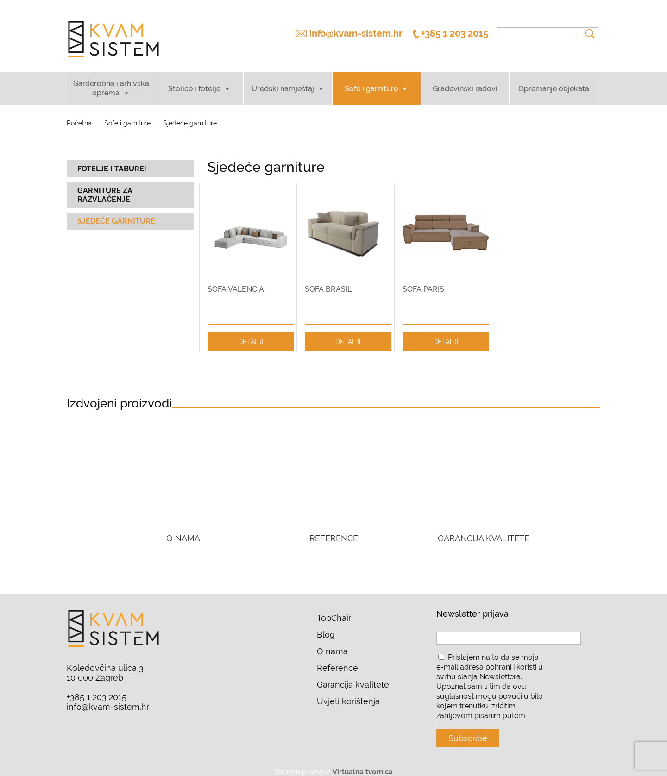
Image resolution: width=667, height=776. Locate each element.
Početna (79, 115)
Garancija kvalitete (353, 677)
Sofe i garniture (371, 81)
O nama (332, 644)
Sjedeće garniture (116, 213)
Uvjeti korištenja (348, 694)
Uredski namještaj (283, 81)
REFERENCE (333, 531)
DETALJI (250, 334)
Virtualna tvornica (363, 765)
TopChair (334, 611)
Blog (326, 627)
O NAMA (183, 531)
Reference (337, 661)
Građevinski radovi (465, 81)
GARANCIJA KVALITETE (483, 531)
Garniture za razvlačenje (104, 187)
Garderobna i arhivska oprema (111, 81)
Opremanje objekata (553, 81)
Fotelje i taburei (111, 161)
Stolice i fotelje (194, 81)
